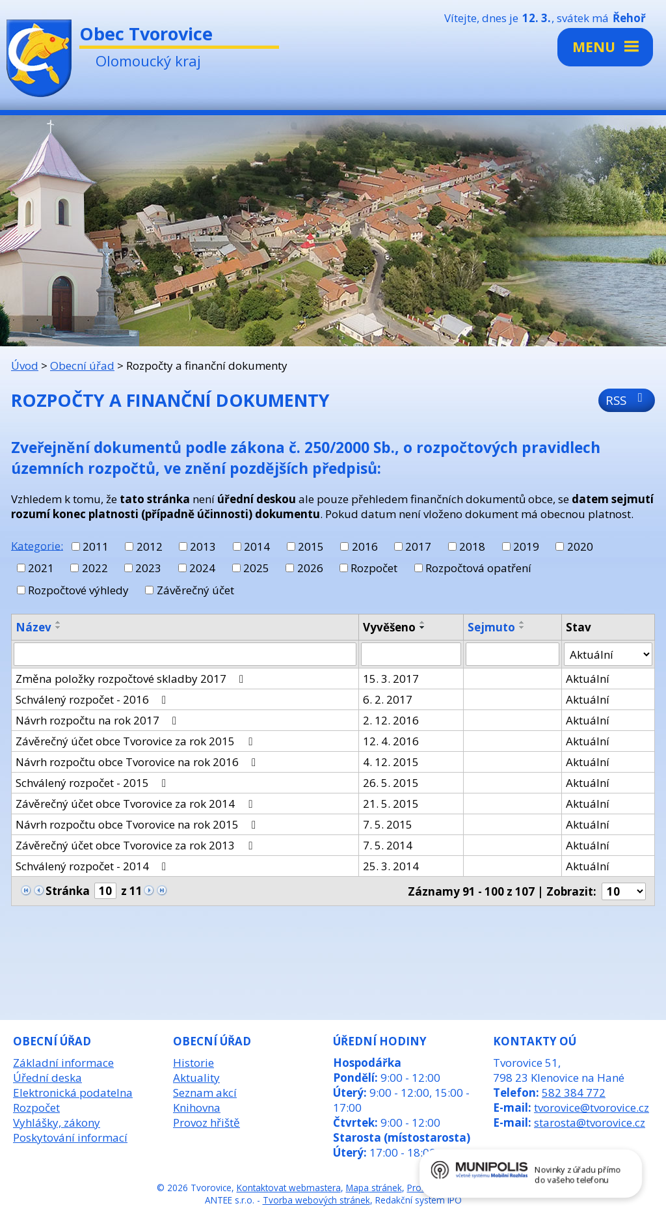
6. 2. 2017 (387, 699)
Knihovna (196, 1107)
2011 (96, 546)
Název (33, 627)
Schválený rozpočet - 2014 (93, 866)
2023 (148, 567)
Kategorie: (37, 545)
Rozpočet (374, 567)
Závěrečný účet (195, 590)
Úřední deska (47, 1077)
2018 (472, 546)
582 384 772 (574, 1092)
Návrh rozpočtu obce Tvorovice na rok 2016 (138, 761)
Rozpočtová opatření (478, 567)
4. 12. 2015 (391, 761)
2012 (150, 546)
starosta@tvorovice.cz (589, 1122)
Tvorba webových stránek (316, 1200)
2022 (95, 567)
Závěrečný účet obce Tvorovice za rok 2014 (136, 803)
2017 (418, 546)
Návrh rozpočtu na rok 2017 (98, 720)
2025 (256, 567)
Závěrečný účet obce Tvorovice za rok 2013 (136, 845)
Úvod (24, 365)
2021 (41, 567)
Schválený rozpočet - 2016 (93, 699)
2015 (311, 546)
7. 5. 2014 (387, 845)
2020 (580, 546)
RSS (627, 400)
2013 (203, 546)
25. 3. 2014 (391, 866)
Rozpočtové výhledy (78, 590)
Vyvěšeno (389, 627)
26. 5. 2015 (391, 782)
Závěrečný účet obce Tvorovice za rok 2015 (136, 741)
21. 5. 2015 (391, 803)
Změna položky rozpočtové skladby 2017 (132, 678)
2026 (310, 567)
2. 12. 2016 (391, 720)
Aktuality (196, 1077)
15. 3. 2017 (391, 678)
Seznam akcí (205, 1092)
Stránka (68, 890)
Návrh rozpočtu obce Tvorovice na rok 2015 (138, 824)
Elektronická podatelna (73, 1092)
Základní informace (63, 1062)
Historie (193, 1062)
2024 (202, 567)
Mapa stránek (374, 1187)
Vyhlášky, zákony (56, 1122)
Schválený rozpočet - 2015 (93, 782)
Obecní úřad (82, 365)
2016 (365, 546)
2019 (526, 546)
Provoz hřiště (206, 1122)
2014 (257, 546)
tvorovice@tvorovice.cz (591, 1107)
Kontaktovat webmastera (289, 1187)
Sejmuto (491, 627)
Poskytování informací (70, 1137)
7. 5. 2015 (387, 824)
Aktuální (587, 678)
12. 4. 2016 (391, 741)
